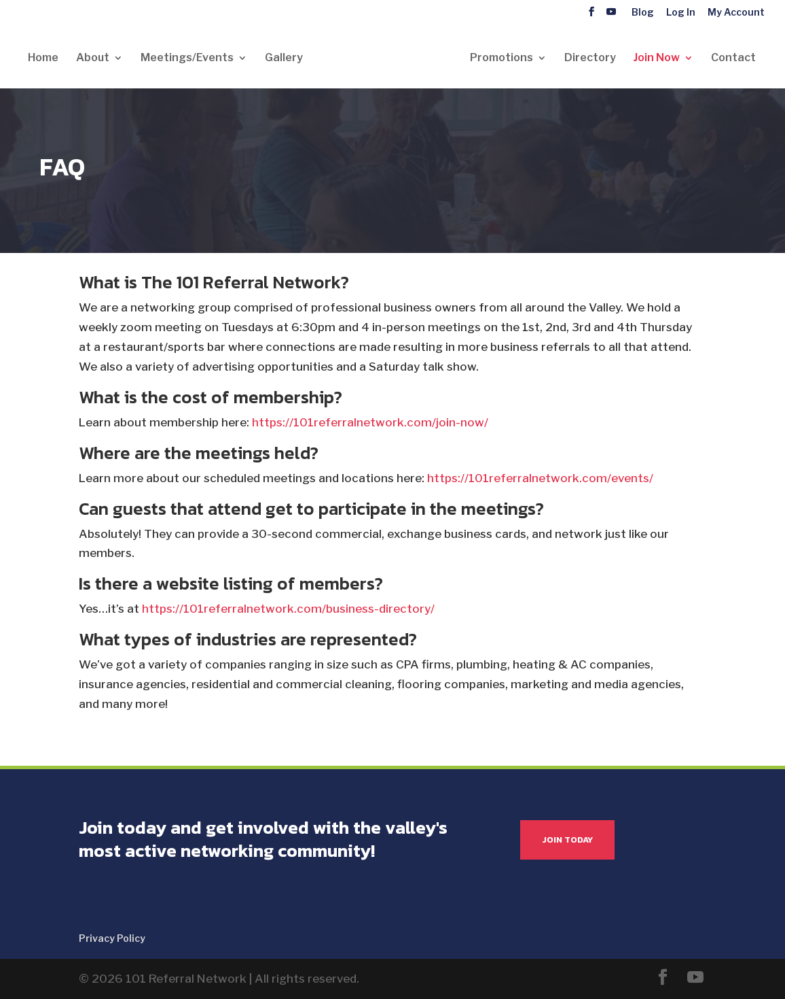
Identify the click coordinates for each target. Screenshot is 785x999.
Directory (590, 58)
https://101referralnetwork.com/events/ (540, 478)
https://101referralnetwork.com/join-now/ (370, 422)
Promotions (501, 58)
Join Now (657, 58)
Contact (733, 58)
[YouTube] (611, 12)
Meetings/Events (187, 58)
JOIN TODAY (567, 839)
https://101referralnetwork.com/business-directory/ (288, 608)
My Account (736, 12)
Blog (643, 12)
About (92, 58)
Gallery (284, 58)
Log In (680, 12)
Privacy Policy (112, 938)
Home (43, 58)
